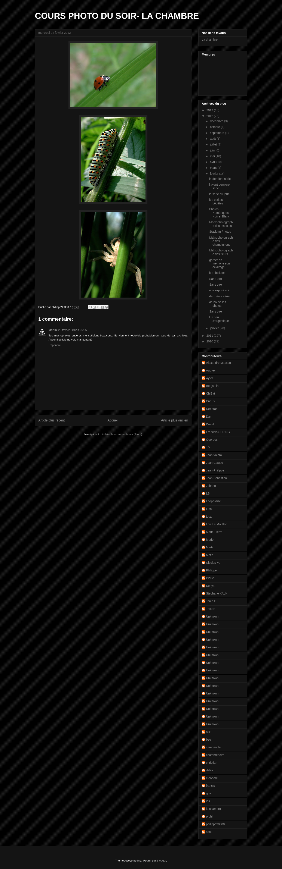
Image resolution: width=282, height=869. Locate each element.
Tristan (210, 609)
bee (208, 739)
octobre (215, 127)
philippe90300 (215, 824)
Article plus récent (51, 420)
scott (209, 832)
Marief (210, 539)
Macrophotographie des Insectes (221, 224)
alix (208, 732)
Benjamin (212, 386)
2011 (210, 335)
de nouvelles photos (217, 303)
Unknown (212, 616)
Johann (211, 485)
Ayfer (209, 378)
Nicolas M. (213, 562)
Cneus (210, 401)
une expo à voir (219, 290)
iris (208, 801)
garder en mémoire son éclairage (219, 263)
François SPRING (218, 432)
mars (213, 167)
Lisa (209, 516)
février (214, 173)
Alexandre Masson (218, 362)
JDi (208, 447)
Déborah (212, 409)
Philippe (211, 570)
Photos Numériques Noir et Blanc (219, 212)
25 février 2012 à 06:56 (72, 330)
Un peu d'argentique (219, 319)
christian (211, 762)
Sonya (210, 585)
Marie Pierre (214, 532)
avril (213, 162)
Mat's (209, 555)
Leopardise (213, 501)
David (210, 424)
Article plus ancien (174, 420)
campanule (213, 747)
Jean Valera (214, 455)
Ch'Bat (210, 393)
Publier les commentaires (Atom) (122, 434)
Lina (209, 509)
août (213, 138)
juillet (214, 144)
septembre (217, 133)
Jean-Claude (214, 462)
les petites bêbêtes (216, 201)
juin (212, 150)
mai (212, 156)
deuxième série (219, 296)
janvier (215, 328)
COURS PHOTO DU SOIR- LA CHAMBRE (117, 16)
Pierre (210, 578)
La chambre (210, 39)
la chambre (213, 808)
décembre (217, 121)
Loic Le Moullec (216, 524)
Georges (212, 439)
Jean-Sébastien (216, 478)
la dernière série (220, 179)
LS (208, 493)
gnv (208, 793)
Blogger (161, 860)
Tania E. (211, 601)
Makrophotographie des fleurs (221, 252)
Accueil (113, 420)
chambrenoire (215, 755)
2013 (210, 110)
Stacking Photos (220, 231)
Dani (209, 416)
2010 (210, 341)
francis (210, 785)
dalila (209, 770)
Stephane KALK (216, 593)
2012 (210, 116)
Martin (53, 330)
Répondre (55, 345)
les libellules (217, 272)
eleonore (212, 778)
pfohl (209, 816)
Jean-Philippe (215, 470)
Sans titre (215, 278)
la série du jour (219, 194)
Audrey (210, 370)
